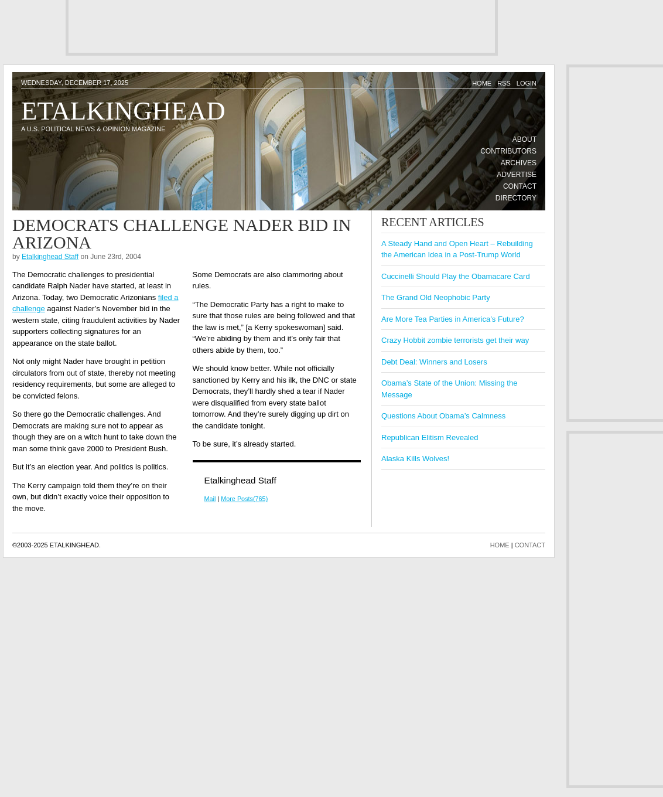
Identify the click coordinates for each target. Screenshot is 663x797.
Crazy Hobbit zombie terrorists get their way (455, 340)
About (524, 139)
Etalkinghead (123, 110)
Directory (515, 198)
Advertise (516, 175)
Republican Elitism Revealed (429, 437)
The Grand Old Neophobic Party (435, 297)
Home (481, 83)
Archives (518, 163)
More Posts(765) (244, 498)
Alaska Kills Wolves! (415, 458)
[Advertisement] (282, 26)
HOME (500, 545)
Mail (210, 498)
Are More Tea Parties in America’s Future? (452, 319)
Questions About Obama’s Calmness (443, 415)
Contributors (508, 151)
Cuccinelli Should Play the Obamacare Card (455, 276)
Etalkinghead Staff (50, 257)
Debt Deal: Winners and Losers (434, 361)
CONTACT (530, 545)
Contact (519, 186)
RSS (504, 83)
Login (526, 83)
